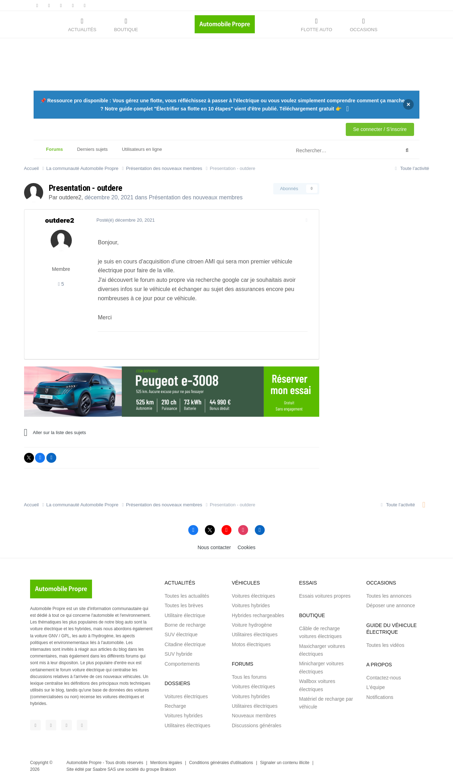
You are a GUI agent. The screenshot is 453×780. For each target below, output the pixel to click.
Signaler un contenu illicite (284, 762)
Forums (54, 153)
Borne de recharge (185, 625)
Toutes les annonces (389, 596)
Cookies (246, 547)
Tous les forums (249, 677)
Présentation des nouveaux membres (195, 197)
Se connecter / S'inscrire (380, 129)
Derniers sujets (92, 149)
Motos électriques (251, 644)
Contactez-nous (383, 678)
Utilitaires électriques (187, 725)
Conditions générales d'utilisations (221, 762)
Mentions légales (166, 762)
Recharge (175, 706)
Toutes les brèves (184, 605)
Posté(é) (124, 220)
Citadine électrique (185, 644)
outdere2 (70, 197)
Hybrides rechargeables (258, 615)
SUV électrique (181, 634)
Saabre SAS (104, 769)
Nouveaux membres (254, 715)
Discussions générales (256, 725)
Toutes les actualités (187, 596)
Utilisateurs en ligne (142, 149)
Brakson (168, 769)
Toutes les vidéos (385, 645)
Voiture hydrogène (252, 625)
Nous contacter (214, 547)
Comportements (182, 664)
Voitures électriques (186, 696)
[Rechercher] (330, 150)
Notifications (379, 697)
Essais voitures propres (325, 596)
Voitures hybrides (183, 715)
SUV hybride (179, 654)
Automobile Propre (84, 762)
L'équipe (375, 687)
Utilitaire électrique (185, 615)
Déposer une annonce (390, 605)
